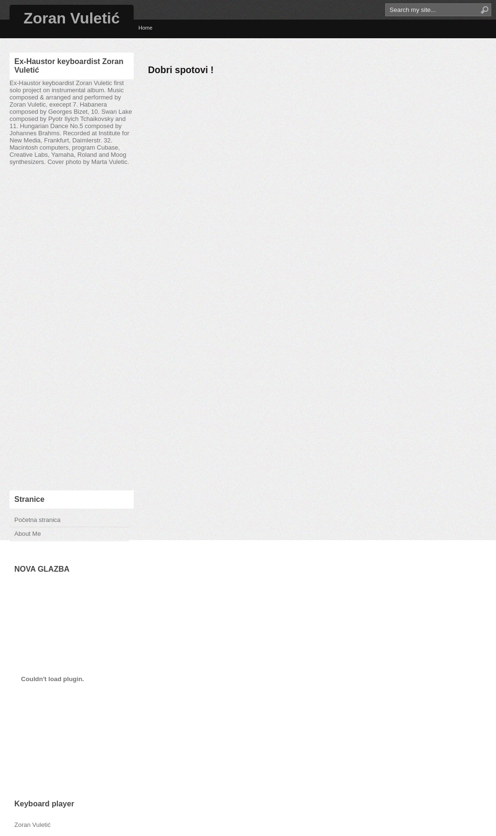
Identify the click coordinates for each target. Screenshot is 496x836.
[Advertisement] (71, 328)
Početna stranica (37, 519)
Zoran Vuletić (71, 18)
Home (145, 28)
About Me (27, 533)
